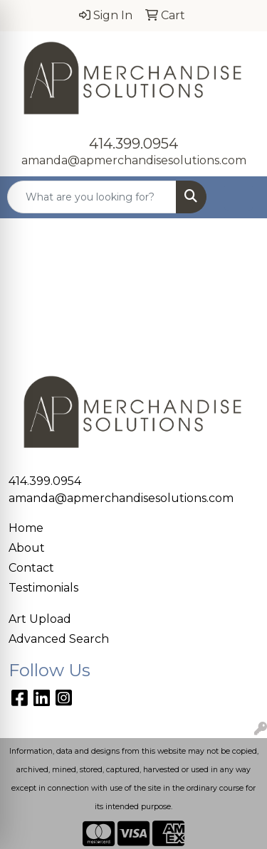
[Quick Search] (92, 197)
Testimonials (43, 587)
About (27, 548)
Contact (31, 568)
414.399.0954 (133, 143)
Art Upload (40, 619)
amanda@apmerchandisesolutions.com (133, 160)
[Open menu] (238, 197)
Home (26, 528)
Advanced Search (59, 639)
